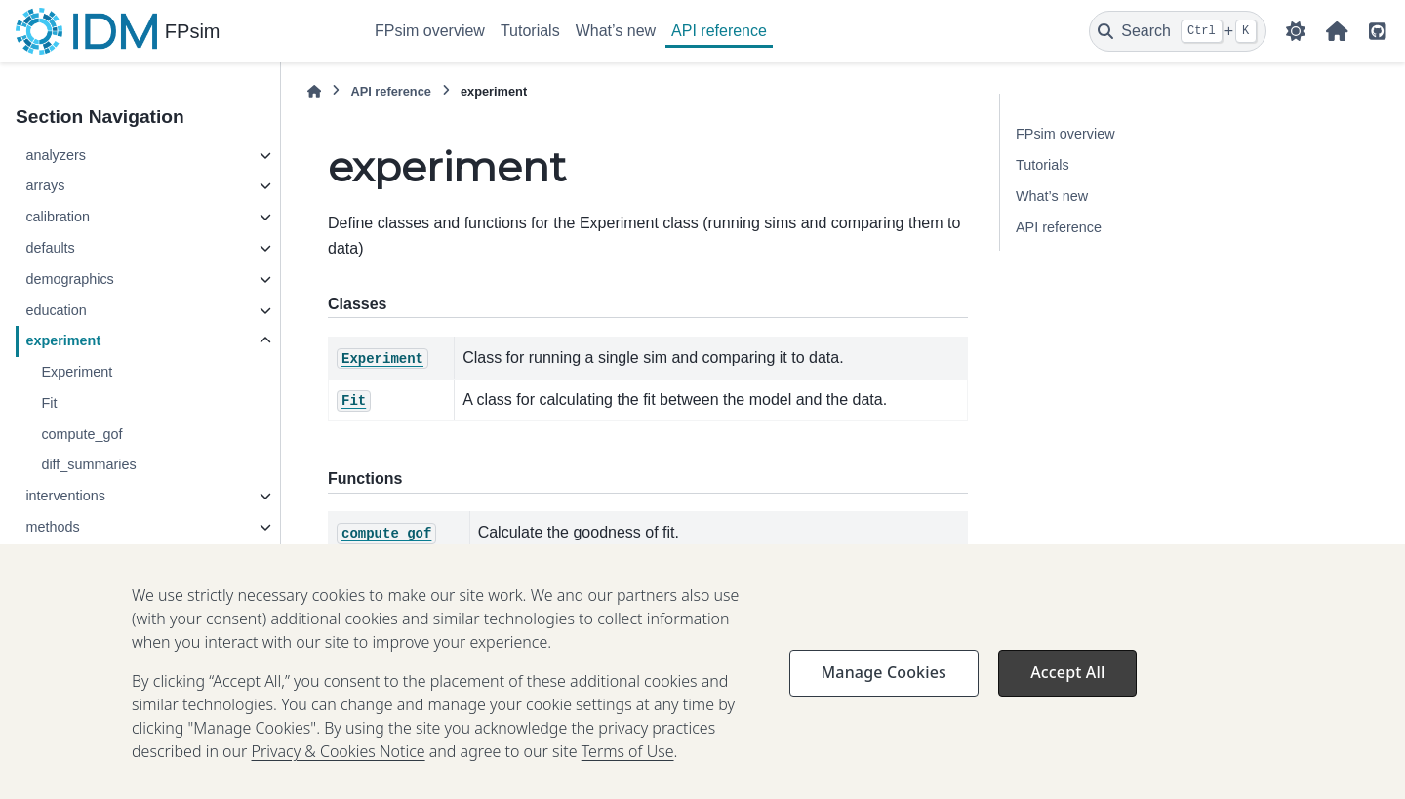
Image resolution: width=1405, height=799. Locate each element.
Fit (49, 403)
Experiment (76, 372)
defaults (49, 248)
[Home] (314, 91)
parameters (61, 558)
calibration (57, 216)
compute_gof (81, 434)
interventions (65, 495)
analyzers (55, 155)
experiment (62, 340)
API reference (719, 30)
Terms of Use (628, 780)
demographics (69, 279)
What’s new (616, 30)
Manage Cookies (884, 701)
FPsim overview (430, 30)
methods (52, 527)
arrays (44, 185)
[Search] (1177, 31)
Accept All (1067, 701)
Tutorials (530, 30)
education (55, 310)
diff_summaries (88, 464)
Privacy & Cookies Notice (338, 780)
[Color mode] (1295, 31)
